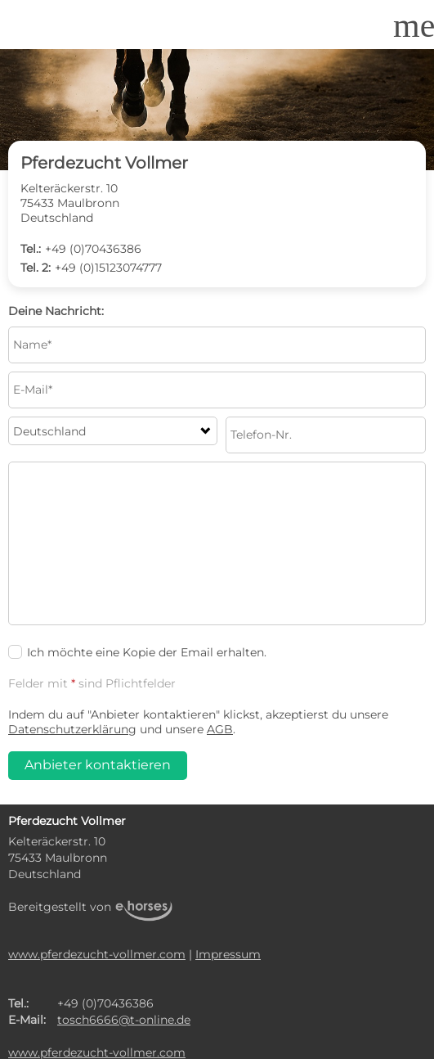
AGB (220, 729)
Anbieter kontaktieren (98, 765)
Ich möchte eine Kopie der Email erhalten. (137, 652)
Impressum (228, 954)
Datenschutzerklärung (72, 729)
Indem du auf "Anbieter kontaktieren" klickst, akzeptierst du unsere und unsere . (198, 722)
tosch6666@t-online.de (123, 1019)
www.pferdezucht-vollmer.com (97, 954)
